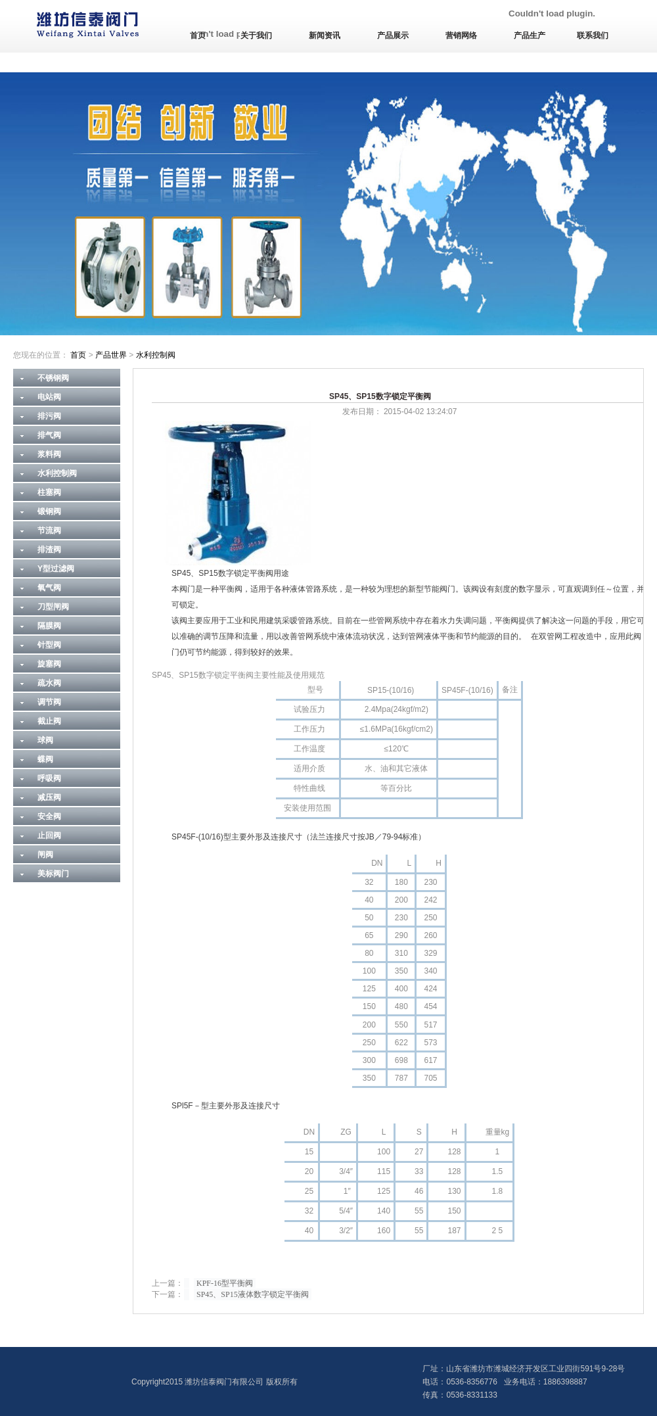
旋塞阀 (49, 664)
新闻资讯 (324, 35)
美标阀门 (53, 873)
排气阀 (49, 435)
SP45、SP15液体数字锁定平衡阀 (252, 1294)
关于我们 (256, 35)
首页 (198, 35)
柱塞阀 (49, 492)
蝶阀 (45, 759)
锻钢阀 (49, 511)
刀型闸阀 (53, 606)
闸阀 (45, 854)
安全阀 (49, 816)
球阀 (45, 740)
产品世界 (111, 355)
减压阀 (49, 797)
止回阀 (49, 835)
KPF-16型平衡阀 (224, 1283)
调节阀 (49, 702)
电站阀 (49, 397)
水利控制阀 (155, 355)
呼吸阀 (49, 778)
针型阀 (49, 644)
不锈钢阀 (53, 378)
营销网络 (461, 35)
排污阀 (49, 416)
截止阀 (49, 721)
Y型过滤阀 (56, 568)
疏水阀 (49, 683)
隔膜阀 (49, 625)
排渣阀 (49, 549)
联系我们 (592, 35)
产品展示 (393, 35)
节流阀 (49, 530)
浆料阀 (49, 454)
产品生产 (529, 35)
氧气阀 (49, 587)
